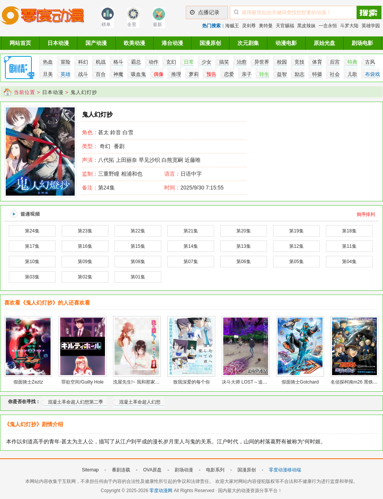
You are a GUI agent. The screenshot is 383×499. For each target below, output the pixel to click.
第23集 (85, 231)
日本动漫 (58, 43)
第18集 (349, 231)
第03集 (32, 277)
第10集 (32, 261)
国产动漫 (96, 43)
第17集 (32, 246)
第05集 (296, 261)
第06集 (243, 261)
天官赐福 (285, 25)
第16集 (85, 246)
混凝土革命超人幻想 (139, 402)
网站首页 (20, 43)
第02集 (85, 277)
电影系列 (215, 470)
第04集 (349, 261)
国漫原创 (210, 43)
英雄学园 (371, 25)
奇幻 (105, 146)
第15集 (138, 246)
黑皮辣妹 (306, 25)
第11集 (349, 246)
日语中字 (191, 174)
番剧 (119, 146)
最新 (157, 24)
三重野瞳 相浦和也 (112, 174)
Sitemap (90, 470)
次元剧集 (248, 43)
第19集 (296, 231)
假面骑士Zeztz (28, 382)
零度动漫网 (160, 490)
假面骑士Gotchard (300, 382)
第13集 (243, 246)
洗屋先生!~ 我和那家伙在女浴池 (145, 382)
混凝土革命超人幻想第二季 (75, 402)
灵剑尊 (249, 25)
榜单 (106, 24)
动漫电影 (286, 43)
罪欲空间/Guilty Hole (82, 382)
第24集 (98, 187)
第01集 (138, 277)
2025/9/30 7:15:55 (194, 187)
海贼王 (232, 25)
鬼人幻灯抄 (83, 92)
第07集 (190, 261)
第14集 (190, 246)
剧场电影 (362, 43)
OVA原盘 (152, 470)
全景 (131, 24)
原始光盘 (324, 43)
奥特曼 (266, 25)
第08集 (138, 261)
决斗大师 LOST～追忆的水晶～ (254, 382)
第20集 (243, 231)
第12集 (296, 246)
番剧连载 (121, 470)
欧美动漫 (134, 43)
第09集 (85, 261)
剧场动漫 (184, 470)
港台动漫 (172, 43)
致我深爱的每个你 (191, 382)
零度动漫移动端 (285, 470)
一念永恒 (328, 25)
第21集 (190, 231)
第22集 (138, 231)
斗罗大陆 (349, 25)
